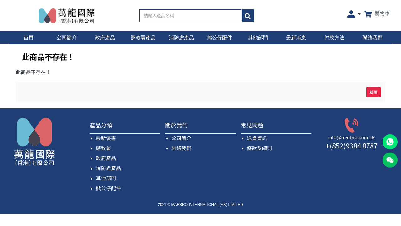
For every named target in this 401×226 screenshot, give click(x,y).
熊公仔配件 (108, 188)
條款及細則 (259, 148)
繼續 (373, 92)
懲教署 (103, 148)
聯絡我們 (181, 148)
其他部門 (106, 178)
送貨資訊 (257, 138)
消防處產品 (108, 168)
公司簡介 (181, 138)
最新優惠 (106, 138)
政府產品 (106, 158)
